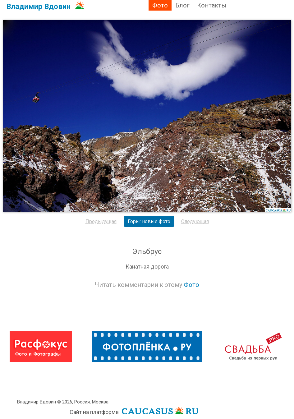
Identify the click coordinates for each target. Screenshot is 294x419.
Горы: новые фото (149, 221)
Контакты (211, 5)
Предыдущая (101, 221)
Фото (160, 5)
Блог (182, 5)
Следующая (195, 221)
